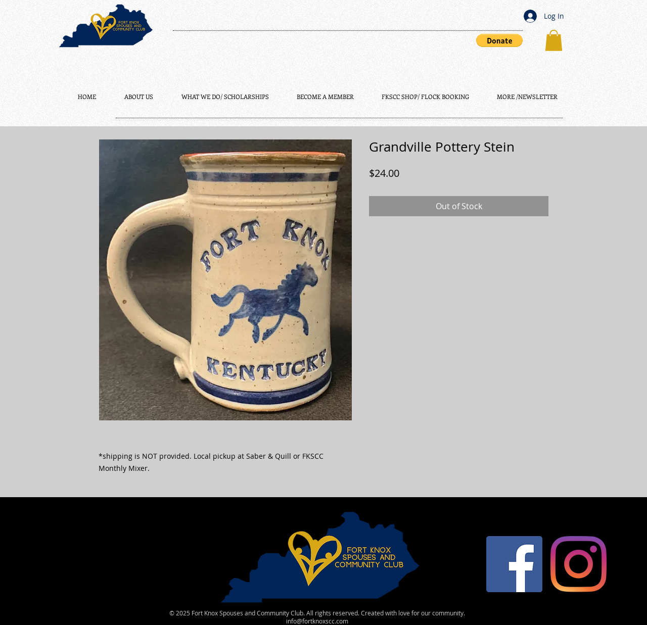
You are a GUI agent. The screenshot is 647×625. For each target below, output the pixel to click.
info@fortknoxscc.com (317, 621)
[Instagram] (578, 564)
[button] (499, 40)
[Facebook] (514, 564)
